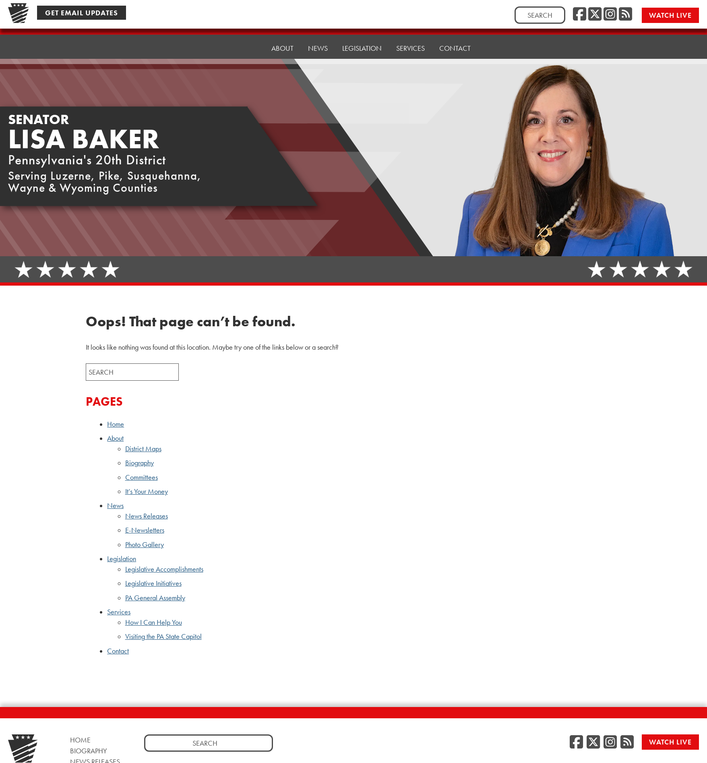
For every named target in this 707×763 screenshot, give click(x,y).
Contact (455, 36)
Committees (141, 477)
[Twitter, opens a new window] (595, 14)
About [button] (282, 44)
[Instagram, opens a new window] (610, 14)
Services (118, 611)
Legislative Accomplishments (164, 569)
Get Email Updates (81, 12)
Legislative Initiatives (153, 583)
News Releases (146, 516)
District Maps (143, 448)
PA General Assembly (155, 597)
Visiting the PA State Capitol (163, 636)
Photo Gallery (144, 544)
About (115, 438)
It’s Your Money (146, 491)
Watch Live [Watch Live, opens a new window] (670, 15)
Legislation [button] (362, 40)
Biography (139, 462)
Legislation (121, 558)
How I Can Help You (153, 622)
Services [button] (410, 38)
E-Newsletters (144, 530)
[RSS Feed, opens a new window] (625, 14)
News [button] (318, 42)
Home (246, 46)
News (115, 505)
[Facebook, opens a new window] (579, 14)
